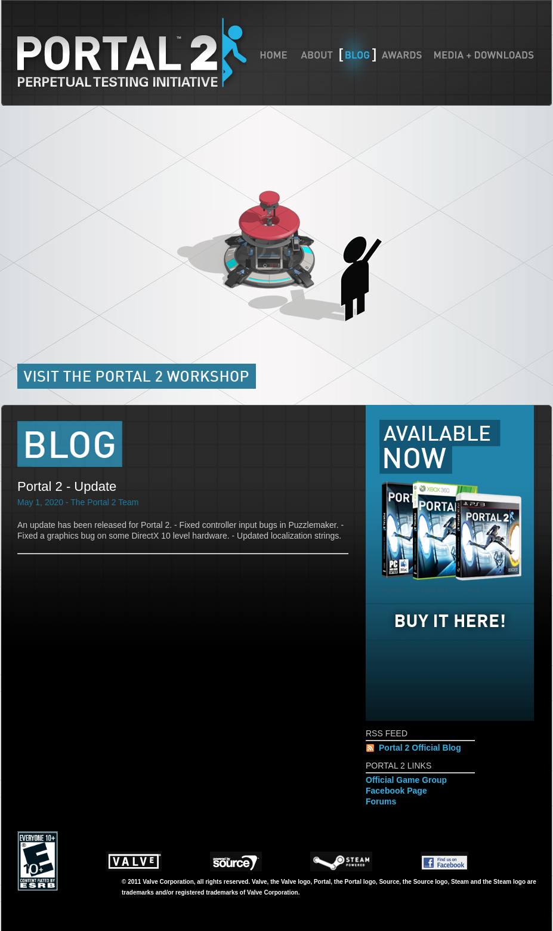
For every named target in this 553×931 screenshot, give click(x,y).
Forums (381, 801)
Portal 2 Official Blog (420, 747)
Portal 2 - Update (66, 486)
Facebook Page (396, 790)
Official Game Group (406, 780)
